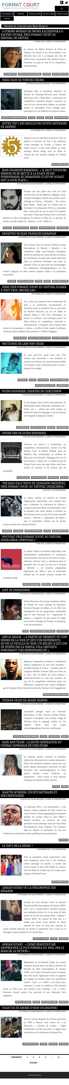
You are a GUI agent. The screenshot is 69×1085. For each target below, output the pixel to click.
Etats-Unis (63, 840)
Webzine (20, 14)
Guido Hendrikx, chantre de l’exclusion (31, 391)
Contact (7, 19)
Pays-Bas (51, 427)
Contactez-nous (34, 1075)
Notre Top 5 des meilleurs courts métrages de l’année (34, 125)
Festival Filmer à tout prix (39, 338)
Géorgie (49, 117)
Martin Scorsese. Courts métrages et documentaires (29, 794)
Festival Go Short (38, 427)
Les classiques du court (45, 385)
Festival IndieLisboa (33, 531)
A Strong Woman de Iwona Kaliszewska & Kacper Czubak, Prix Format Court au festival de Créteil (32, 35)
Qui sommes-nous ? (9, 14)
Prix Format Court (60, 74)
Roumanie (63, 939)
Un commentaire (58, 83)
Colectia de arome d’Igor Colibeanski (29, 1008)
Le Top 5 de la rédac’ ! (17, 846)
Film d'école (43, 380)
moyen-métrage (61, 117)
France (40, 117)
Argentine (7, 531)
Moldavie (53, 1044)
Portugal (46, 584)
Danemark (22, 380)
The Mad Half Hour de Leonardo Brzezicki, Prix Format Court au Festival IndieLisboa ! (33, 485)
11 (59, 1057)
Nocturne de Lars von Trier (23, 344)
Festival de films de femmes (29, 74)
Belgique (7, 228)
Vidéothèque (62, 228)
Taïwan (64, 786)
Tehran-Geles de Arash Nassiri (24, 700)
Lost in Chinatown (16, 590)
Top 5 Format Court (59, 164)
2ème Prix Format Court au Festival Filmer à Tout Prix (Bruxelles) (34, 288)
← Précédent (15, 1057)
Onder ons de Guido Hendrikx (24, 433)
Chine (25, 631)
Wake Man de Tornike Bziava (23, 80)
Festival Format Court (52, 14)
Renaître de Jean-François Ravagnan (29, 233)
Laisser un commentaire (55, 41)
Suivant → (34, 1063)
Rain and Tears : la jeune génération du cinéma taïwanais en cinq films (31, 743)
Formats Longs (35, 14)
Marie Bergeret (43, 83)
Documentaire (10, 74)
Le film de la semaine (59, 380)
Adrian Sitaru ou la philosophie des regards (28, 889)
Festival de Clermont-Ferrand (14, 117)
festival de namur (21, 228)
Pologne (46, 74)
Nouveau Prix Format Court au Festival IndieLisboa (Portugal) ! (31, 538)
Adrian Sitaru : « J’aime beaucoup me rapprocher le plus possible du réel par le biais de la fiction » (32, 948)
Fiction (32, 117)
